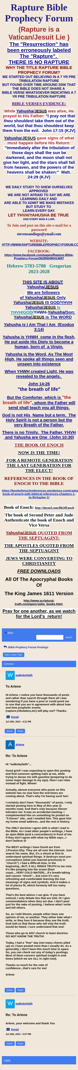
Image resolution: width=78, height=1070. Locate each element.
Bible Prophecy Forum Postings (25, 647)
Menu (8, 632)
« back (7, 1060)
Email (15, 717)
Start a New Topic (13, 654)
